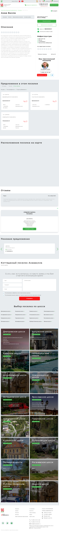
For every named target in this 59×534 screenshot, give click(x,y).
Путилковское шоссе (43, 441)
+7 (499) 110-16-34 (43, 4)
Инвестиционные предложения (21, 516)
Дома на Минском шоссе (38, 490)
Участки (10, 86)
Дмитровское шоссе (42, 16)
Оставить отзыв (29, 229)
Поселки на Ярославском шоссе (40, 406)
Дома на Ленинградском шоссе (39, 361)
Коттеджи (4, 86)
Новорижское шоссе (14, 419)
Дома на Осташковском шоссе (10, 403)
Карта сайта (32, 516)
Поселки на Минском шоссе (38, 491)
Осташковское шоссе (14, 397)
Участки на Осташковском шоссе (11, 404)
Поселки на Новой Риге (8, 428)
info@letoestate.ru (35, 524)
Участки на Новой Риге (8, 426)
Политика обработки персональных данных (9, 530)
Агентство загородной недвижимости (9, 10)
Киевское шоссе (12, 354)
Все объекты (17, 86)
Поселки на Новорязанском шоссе (40, 385)
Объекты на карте (47, 512)
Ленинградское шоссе (40, 355)
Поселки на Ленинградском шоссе (40, 363)
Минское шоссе (40, 484)
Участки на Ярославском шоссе (39, 404)
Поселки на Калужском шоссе (39, 339)
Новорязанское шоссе (40, 377)
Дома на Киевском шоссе (9, 359)
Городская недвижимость (32, 5)
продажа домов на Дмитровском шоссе (12, 337)
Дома (4, 381)
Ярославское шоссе (43, 397)
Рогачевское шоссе (42, 463)
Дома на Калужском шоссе (38, 337)
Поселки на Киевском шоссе (10, 361)
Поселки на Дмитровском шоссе (11, 344)
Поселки (21, 10)
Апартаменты (6, 342)
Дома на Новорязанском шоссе (39, 383)
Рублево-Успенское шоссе (13, 485)
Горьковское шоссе (42, 419)
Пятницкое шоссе (12, 463)
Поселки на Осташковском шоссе (11, 406)
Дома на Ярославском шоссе (39, 403)
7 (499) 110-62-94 (45, 72)
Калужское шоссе (42, 332)
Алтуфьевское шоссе (14, 376)
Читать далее (4, 265)
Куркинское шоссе (13, 441)
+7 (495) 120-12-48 (43, 3)
